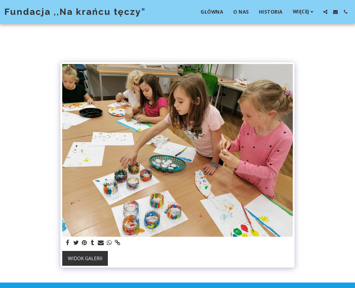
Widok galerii (85, 258)
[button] (325, 11)
